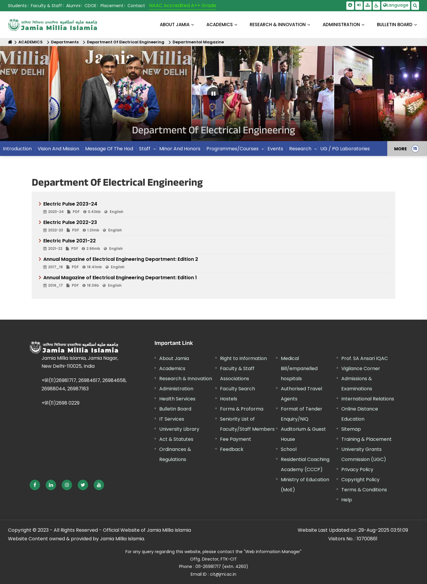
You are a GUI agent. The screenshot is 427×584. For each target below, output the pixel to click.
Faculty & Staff (46, 6)
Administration (176, 388)
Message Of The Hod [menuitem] (109, 148)
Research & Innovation (185, 378)
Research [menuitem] (300, 148)
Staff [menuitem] (144, 148)
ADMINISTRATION (341, 24)
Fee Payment (235, 439)
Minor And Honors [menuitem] (179, 148)
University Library (179, 429)
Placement (112, 6)
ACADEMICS (219, 24)
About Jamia (174, 24)
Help (346, 499)
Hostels (228, 398)
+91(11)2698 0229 (60, 403)
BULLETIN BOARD (394, 24)
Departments (65, 42)
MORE (400, 148)
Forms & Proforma (241, 408)
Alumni (73, 6)
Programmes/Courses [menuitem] (232, 148)
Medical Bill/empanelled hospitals (299, 368)
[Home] (10, 42)
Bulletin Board (175, 408)
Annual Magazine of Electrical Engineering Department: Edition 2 (215, 263)
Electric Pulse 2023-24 (215, 208)
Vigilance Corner (360, 368)
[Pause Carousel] (213, 93)
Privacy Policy (357, 469)
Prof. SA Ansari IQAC (364, 358)
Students (17, 6)
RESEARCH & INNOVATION (278, 24)
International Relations (367, 398)
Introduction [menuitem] (17, 148)
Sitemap (351, 429)
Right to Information (243, 358)
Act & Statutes (176, 439)
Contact (136, 6)
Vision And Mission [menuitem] (58, 148)
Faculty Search (237, 388)
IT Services (171, 419)
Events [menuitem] (275, 148)
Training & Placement (366, 439)
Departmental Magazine (198, 42)
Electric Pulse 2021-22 (215, 244)
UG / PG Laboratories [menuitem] (345, 148)
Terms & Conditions (364, 489)
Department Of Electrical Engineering (125, 42)
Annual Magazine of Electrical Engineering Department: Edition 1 (215, 281)
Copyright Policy (360, 479)
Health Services (177, 398)
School (289, 449)
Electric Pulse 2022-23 (215, 226)
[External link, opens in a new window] (35, 485)
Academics (172, 368)
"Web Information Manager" (273, 552)
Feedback (231, 449)
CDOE (90, 6)
